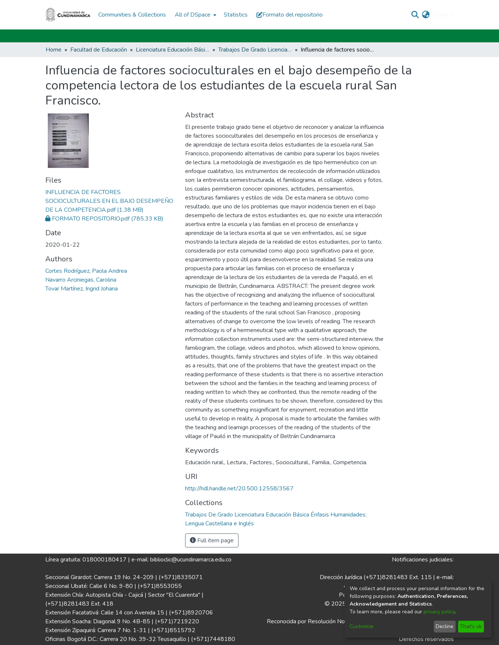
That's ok (471, 626)
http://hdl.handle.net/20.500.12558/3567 (239, 488)
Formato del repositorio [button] (289, 15)
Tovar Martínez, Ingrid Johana (81, 289)
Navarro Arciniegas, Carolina (80, 280)
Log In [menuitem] (441, 15)
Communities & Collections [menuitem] (132, 15)
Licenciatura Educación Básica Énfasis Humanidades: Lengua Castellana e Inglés (172, 50)
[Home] (68, 14)
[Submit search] (415, 14)
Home (53, 50)
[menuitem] (194, 14)
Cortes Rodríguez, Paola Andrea (86, 271)
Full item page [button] (212, 540)
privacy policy (439, 611)
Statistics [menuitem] (236, 15)
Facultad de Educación (98, 50)
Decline (444, 626)
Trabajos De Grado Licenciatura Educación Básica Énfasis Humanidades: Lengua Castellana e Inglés (255, 50)
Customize (362, 626)
